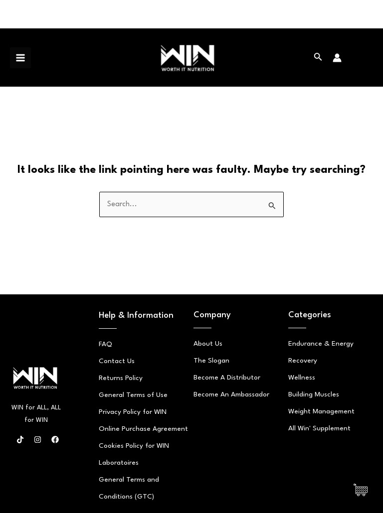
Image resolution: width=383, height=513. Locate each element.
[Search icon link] (318, 57)
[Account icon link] (337, 57)
